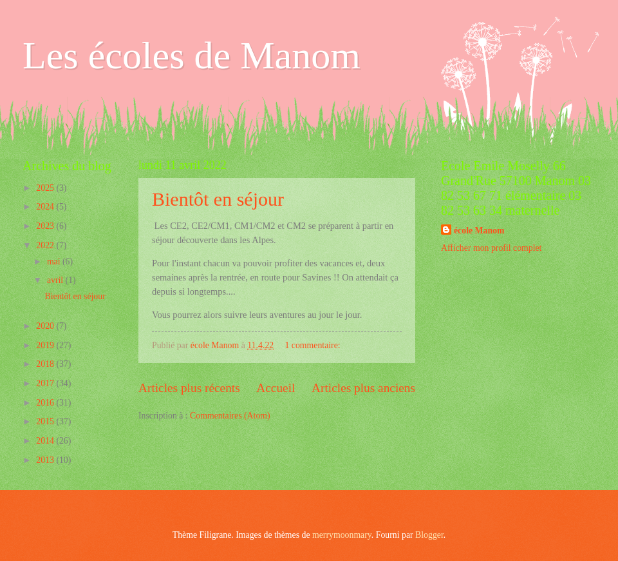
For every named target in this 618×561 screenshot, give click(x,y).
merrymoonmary (341, 535)
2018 (46, 364)
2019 (46, 345)
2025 (46, 188)
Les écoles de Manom (191, 55)
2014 (46, 441)
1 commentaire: (313, 345)
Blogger (429, 535)
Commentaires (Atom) (230, 415)
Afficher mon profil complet (491, 248)
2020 (46, 326)
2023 (46, 226)
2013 (46, 460)
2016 (46, 403)
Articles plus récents (189, 388)
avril (56, 280)
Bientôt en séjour (218, 199)
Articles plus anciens (363, 388)
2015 (46, 421)
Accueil (275, 388)
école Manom (479, 230)
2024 (46, 207)
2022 (46, 245)
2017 (46, 383)
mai (54, 261)
